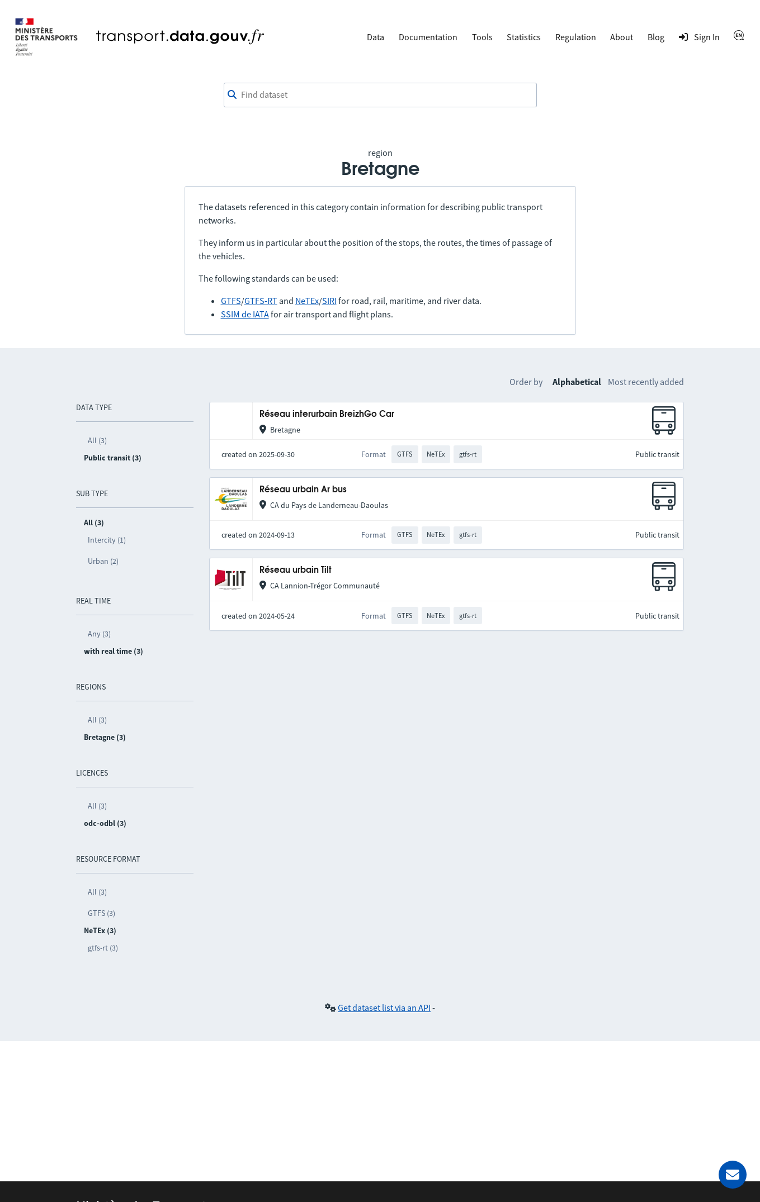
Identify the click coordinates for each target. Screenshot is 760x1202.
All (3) (97, 440)
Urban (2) (103, 561)
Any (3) (99, 634)
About (621, 36)
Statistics (524, 36)
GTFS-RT (260, 300)
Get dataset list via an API (384, 1007)
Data (375, 36)
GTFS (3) (101, 913)
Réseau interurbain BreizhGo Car (326, 414)
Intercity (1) (107, 540)
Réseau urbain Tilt (295, 570)
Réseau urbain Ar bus (303, 490)
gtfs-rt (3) (103, 948)
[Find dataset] (380, 95)
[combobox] (380, 95)
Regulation (575, 36)
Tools (482, 36)
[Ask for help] (733, 1175)
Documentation (428, 36)
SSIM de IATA (245, 314)
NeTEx (307, 300)
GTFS (231, 300)
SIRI (329, 300)
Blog (656, 36)
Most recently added (646, 381)
